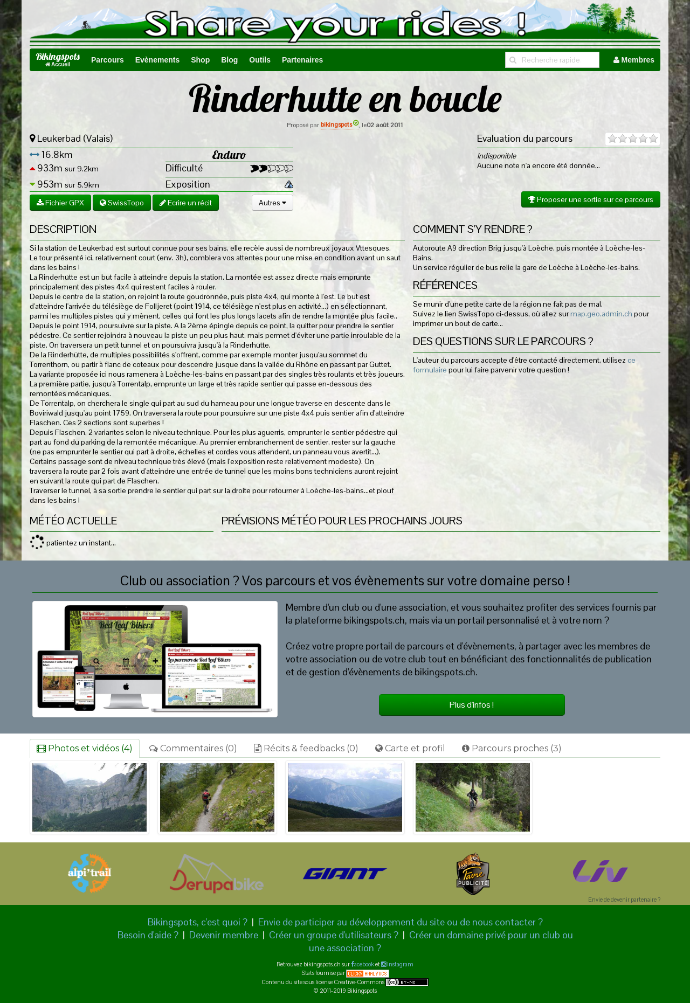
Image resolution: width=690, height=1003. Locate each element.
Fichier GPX (60, 202)
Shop (200, 60)
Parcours (107, 60)
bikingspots (339, 124)
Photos (85, 748)
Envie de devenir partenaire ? (624, 899)
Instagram (399, 964)
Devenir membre (223, 935)
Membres (633, 60)
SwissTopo (122, 202)
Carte (410, 748)
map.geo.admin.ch (601, 314)
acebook (364, 964)
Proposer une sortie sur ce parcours (590, 199)
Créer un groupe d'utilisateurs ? (333, 935)
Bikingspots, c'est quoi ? (197, 922)
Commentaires (193, 748)
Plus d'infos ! (472, 704)
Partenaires (302, 60)
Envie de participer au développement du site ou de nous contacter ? (400, 922)
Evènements (157, 60)
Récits (306, 748)
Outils (260, 60)
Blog (229, 60)
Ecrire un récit (186, 202)
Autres (272, 202)
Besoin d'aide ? (148, 935)
